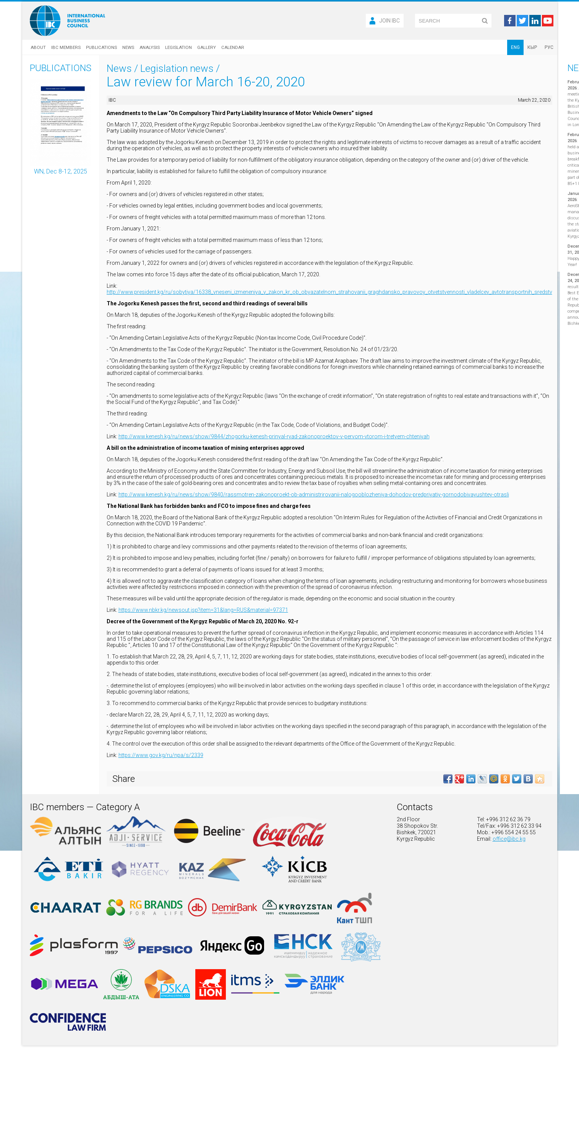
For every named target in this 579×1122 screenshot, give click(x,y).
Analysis (149, 47)
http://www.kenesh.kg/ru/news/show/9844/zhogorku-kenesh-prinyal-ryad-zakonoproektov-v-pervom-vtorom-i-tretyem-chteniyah (274, 436)
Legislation (178, 47)
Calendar (232, 47)
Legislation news (177, 68)
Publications (101, 47)
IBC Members (66, 47)
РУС (549, 47)
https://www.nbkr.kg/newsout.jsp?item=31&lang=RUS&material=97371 (203, 610)
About (38, 47)
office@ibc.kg (509, 839)
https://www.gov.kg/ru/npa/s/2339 (160, 755)
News (128, 47)
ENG (515, 47)
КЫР (532, 47)
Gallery (206, 47)
